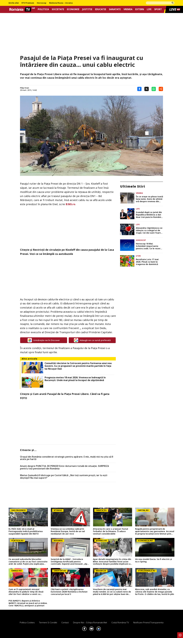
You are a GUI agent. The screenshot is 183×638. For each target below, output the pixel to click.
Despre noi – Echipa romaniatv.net (90, 622)
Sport (158, 9)
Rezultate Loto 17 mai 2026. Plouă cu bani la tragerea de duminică (147, 261)
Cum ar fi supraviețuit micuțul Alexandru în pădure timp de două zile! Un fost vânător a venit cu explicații (26, 591)
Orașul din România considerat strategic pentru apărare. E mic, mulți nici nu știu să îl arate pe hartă (66, 458)
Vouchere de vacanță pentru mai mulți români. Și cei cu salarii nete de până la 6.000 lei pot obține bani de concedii (112, 591)
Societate (58, 9)
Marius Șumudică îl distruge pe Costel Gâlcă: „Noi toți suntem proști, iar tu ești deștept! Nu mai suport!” (63, 476)
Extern (139, 9)
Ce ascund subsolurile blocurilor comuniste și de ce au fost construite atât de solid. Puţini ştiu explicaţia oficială (28, 561)
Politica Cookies (27, 622)
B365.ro (70, 204)
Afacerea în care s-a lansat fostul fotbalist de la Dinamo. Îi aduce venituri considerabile (110, 531)
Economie (73, 9)
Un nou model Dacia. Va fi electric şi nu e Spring (153, 560)
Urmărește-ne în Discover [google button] (44, 340)
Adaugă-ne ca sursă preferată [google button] (92, 340)
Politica (43, 9)
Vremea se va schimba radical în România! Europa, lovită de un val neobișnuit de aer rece (68, 531)
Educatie (100, 9)
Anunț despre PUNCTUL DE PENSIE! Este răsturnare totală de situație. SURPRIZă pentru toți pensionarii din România (64, 467)
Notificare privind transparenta (148, 622)
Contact (65, 622)
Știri (138, 256)
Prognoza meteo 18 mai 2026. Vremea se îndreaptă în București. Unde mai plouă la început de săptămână (75, 379)
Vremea (128, 9)
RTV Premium (28, 3)
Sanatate (115, 9)
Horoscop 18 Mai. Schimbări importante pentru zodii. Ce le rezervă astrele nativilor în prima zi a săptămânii (149, 246)
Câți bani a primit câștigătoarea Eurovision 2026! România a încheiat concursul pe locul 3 (69, 591)
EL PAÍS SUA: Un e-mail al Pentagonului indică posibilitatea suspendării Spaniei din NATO (26, 531)
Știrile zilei (14, 3)
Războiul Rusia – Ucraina (61, 3)
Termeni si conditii (48, 622)
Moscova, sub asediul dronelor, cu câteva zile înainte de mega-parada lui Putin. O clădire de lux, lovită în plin (154, 591)
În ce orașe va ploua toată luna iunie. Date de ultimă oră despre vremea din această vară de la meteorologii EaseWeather (149, 199)
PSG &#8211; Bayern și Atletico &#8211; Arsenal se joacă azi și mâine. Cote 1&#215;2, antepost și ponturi (28, 603)
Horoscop (41, 3)
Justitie (87, 9)
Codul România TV (120, 622)
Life (149, 9)
